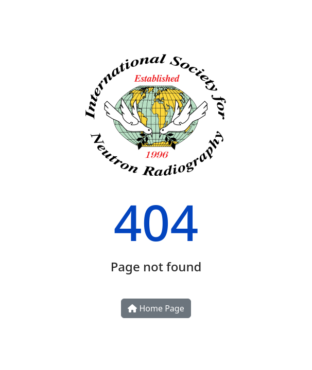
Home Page (156, 308)
